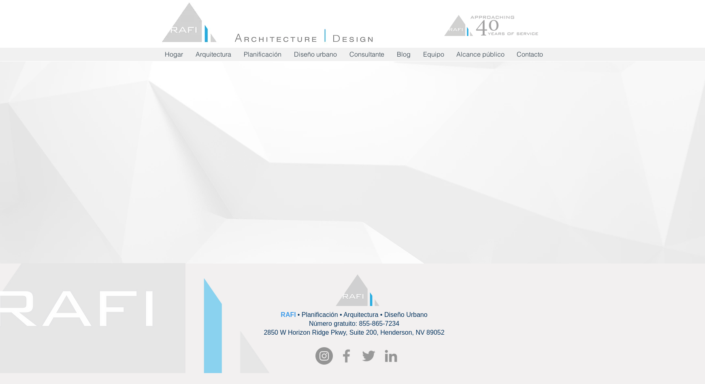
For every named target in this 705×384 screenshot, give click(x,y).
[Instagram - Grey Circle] (324, 356)
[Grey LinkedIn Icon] (391, 356)
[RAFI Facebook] (346, 356)
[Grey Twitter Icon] (368, 356)
